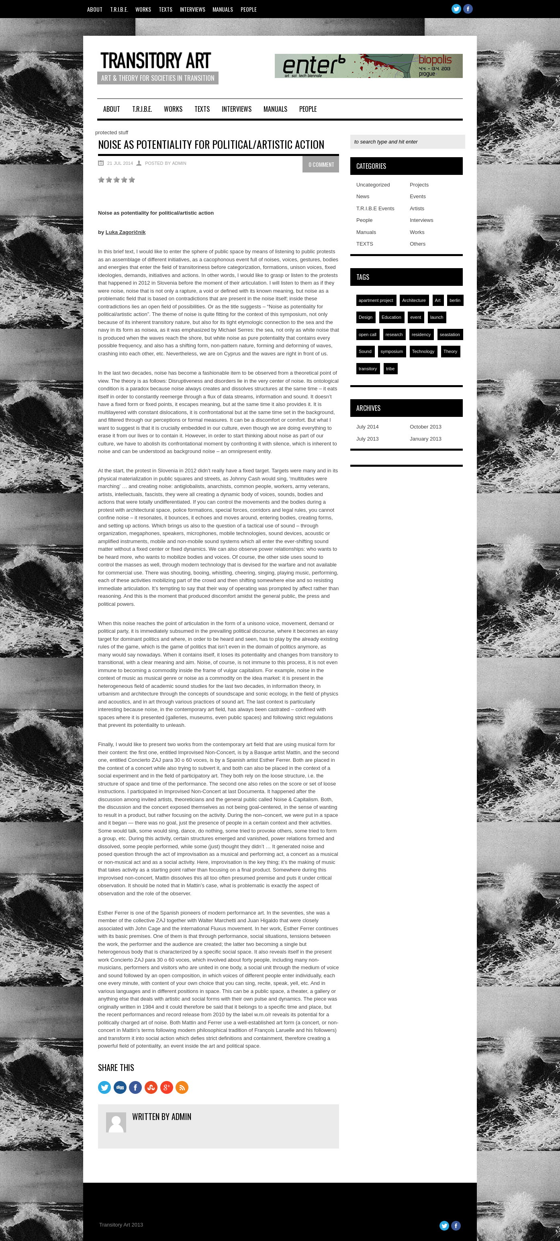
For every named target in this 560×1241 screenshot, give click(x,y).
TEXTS (165, 9)
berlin (455, 300)
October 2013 (425, 427)
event (415, 317)
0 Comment (321, 164)
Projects (419, 185)
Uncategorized (373, 185)
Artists (417, 208)
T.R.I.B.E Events (375, 208)
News (363, 196)
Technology (423, 351)
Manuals (223, 9)
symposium (391, 351)
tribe (390, 368)
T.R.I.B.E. (119, 9)
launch (436, 317)
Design (365, 317)
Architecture (414, 300)
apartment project (376, 300)
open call (367, 334)
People (249, 9)
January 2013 (425, 439)
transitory (368, 368)
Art (438, 300)
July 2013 (367, 439)
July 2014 (367, 427)
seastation (450, 334)
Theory (450, 351)
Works (143, 9)
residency (421, 334)
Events (418, 196)
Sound (365, 351)
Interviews (192, 9)
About (94, 9)
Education (391, 317)
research (394, 334)
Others (417, 244)
